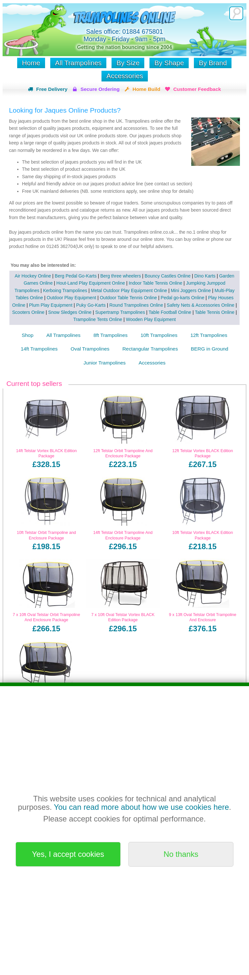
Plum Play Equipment (50, 305)
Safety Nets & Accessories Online (200, 305)
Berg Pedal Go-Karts (76, 275)
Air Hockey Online (33, 275)
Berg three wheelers (120, 275)
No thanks (181, 854)
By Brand (213, 63)
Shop (27, 335)
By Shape (169, 63)
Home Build (146, 89)
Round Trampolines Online (136, 305)
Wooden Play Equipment (151, 319)
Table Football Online (169, 312)
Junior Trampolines (105, 362)
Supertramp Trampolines (120, 312)
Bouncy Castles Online (168, 275)
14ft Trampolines (39, 349)
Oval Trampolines (90, 349)
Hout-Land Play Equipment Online (90, 283)
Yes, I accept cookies (68, 854)
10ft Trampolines (158, 335)
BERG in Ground (209, 349)
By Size (127, 63)
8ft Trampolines (110, 335)
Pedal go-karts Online (183, 297)
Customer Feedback (197, 89)
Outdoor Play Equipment (71, 297)
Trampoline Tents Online (97, 319)
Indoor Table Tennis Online (155, 283)
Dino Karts (204, 275)
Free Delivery (51, 89)
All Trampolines (78, 63)
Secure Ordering (100, 89)
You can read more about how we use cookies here (141, 807)
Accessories (124, 76)
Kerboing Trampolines (65, 290)
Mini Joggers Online (191, 290)
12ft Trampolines (208, 335)
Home (31, 63)
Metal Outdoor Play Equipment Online (129, 290)
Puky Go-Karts (91, 305)
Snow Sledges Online (70, 312)
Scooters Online (28, 312)
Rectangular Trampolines (150, 349)
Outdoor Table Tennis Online (128, 297)
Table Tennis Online (214, 312)
